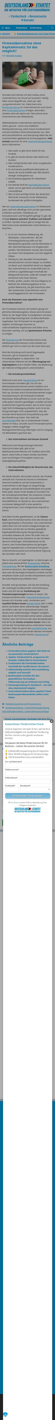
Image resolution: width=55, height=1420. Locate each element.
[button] (5, 1414)
